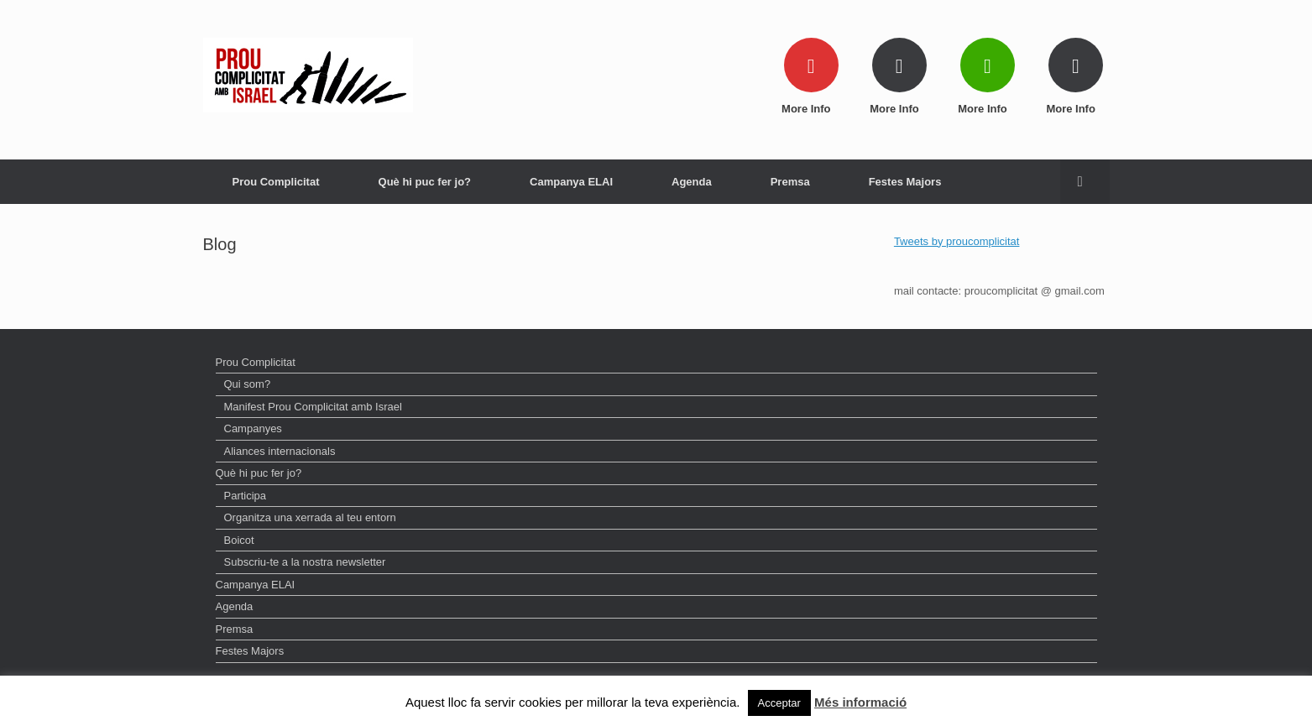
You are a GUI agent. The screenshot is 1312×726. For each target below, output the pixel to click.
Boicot (239, 540)
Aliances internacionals (280, 451)
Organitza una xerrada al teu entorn (310, 517)
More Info (810, 108)
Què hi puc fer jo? (425, 181)
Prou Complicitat (276, 181)
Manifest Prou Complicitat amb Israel (313, 406)
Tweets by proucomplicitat (957, 241)
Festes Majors (905, 181)
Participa (245, 495)
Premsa (790, 181)
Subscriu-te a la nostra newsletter (305, 562)
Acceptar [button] (779, 703)
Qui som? (247, 384)
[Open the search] (1085, 181)
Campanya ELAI (571, 181)
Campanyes (253, 428)
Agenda (692, 181)
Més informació (860, 702)
